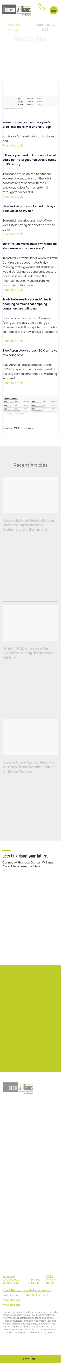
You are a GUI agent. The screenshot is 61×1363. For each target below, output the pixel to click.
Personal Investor (14, 27)
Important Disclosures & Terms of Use (11, 1280)
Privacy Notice (35, 1281)
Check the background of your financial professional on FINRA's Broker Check (27, 1293)
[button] (54, 10)
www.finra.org (11, 1300)
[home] (16, 10)
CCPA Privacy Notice (50, 1280)
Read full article (13, 145)
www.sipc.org (11, 1305)
